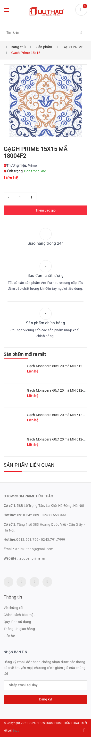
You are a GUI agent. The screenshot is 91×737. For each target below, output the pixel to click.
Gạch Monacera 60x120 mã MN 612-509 (58, 390)
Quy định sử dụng (17, 622)
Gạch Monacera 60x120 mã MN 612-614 (58, 439)
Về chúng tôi (13, 608)
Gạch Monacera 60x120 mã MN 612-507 (58, 415)
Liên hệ (9, 636)
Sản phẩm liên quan (29, 465)
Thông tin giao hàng (19, 629)
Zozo (16, 730)
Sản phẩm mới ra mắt (25, 354)
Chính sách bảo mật (19, 615)
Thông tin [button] (13, 597)
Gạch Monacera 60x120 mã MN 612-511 (58, 366)
